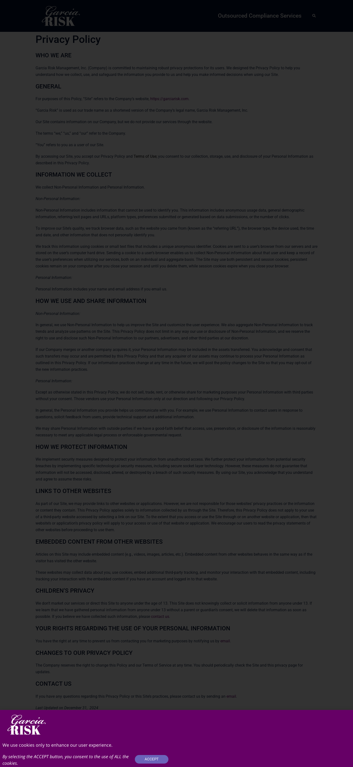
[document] (176, 383)
